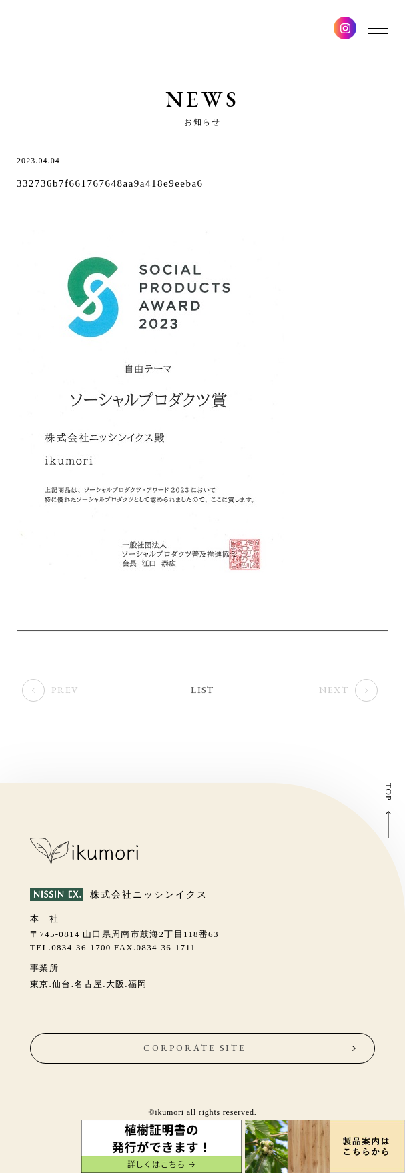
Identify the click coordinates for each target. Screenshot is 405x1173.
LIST (202, 693)
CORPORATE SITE (194, 1048)
